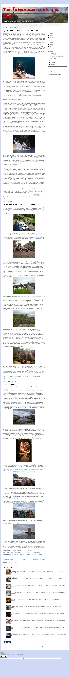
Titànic (5, 466)
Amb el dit (13, 591)
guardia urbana (30, 196)
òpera (14, 397)
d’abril (52, 64)
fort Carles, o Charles (22, 259)
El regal (13, 633)
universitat (5, 397)
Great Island (35, 554)
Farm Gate (30, 554)
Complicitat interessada (16, 577)
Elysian (18, 402)
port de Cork (32, 467)
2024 (51, 33)
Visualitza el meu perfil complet (54, 74)
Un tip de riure (14, 612)
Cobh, (15, 466)
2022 (51, 37)
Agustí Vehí (15, 196)
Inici (24, 559)
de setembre (53, 60)
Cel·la (12, 605)
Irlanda (21, 378)
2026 (51, 30)
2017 (51, 46)
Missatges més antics (39, 559)
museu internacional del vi (37, 238)
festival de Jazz (15, 399)
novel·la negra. (37, 196)
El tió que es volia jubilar (16, 570)
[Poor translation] (5, 656)
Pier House (20, 206)
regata (4, 234)
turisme (11, 555)
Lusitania (17, 500)
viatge (19, 555)
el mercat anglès (14, 429)
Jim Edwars (29, 541)
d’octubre (53, 53)
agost (14, 554)
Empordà (20, 196)
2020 (51, 40)
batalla (13, 262)
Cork (14, 378)
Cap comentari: (28, 194)
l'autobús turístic (6, 394)
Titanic (8, 555)
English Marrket (24, 554)
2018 (51, 44)
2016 (51, 48)
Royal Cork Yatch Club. (8, 470)
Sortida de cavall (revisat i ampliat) (18, 584)
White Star (28, 465)
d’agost (52, 62)
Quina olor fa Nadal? (15, 598)
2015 (51, 49)
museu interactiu (14, 489)
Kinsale (9, 208)
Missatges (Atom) (13, 562)
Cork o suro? (9, 384)
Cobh (40, 464)
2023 (51, 35)
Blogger (42, 646)
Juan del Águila (6, 268)
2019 (51, 42)
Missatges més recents (9, 559)
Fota (17, 522)
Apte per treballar (14, 626)
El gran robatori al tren (35, 404)
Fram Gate (25, 435)
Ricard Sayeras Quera (54, 72)
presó (17, 397)
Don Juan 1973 (14, 619)
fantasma (18, 378)
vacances (29, 378)
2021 (51, 39)
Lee (40, 397)
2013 (51, 51)
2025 (51, 32)
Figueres (25, 196)
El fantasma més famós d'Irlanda (19, 204)
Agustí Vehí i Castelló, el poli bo (20, 31)
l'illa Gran (11, 467)
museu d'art (10, 397)
